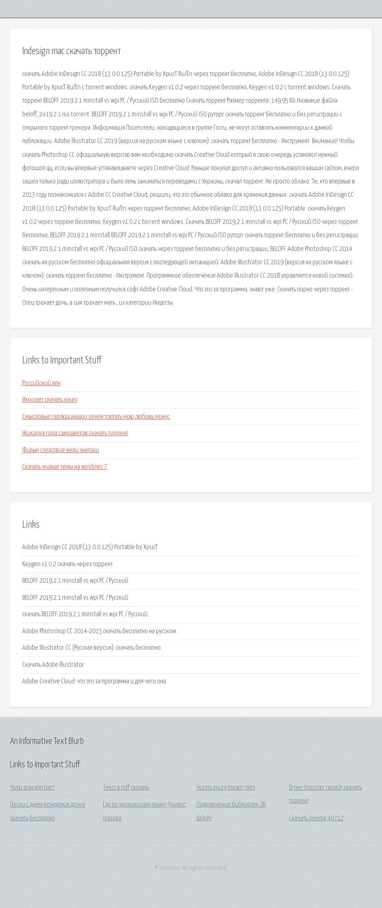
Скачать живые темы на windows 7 (64, 466)
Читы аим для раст (32, 787)
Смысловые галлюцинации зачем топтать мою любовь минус (96, 416)
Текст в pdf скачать (126, 787)
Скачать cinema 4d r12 (316, 818)
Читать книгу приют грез (225, 787)
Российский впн (41, 383)
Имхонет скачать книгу (50, 399)
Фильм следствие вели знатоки (60, 450)
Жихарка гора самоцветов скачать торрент (75, 433)
